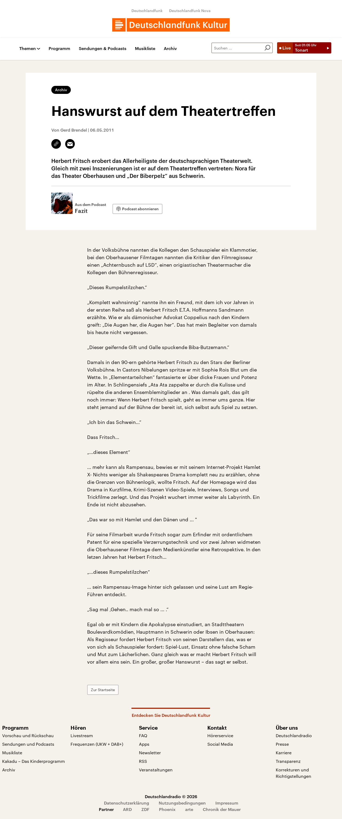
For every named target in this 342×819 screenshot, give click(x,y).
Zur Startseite (103, 689)
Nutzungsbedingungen (182, 802)
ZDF (145, 809)
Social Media (220, 744)
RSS (143, 761)
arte (189, 809)
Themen (27, 48)
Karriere (284, 752)
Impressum (226, 802)
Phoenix (167, 809)
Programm (59, 48)
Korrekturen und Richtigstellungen (293, 773)
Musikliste (145, 48)
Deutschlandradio (294, 735)
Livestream (82, 735)
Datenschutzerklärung (126, 802)
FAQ (143, 735)
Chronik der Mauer (222, 809)
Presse (282, 744)
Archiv (170, 48)
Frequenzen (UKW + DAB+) (97, 744)
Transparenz (288, 761)
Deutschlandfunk (147, 10)
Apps (144, 744)
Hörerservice (220, 735)
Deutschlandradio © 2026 (171, 796)
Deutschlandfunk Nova (190, 10)
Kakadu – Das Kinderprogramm (33, 761)
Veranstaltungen (156, 769)
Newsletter (150, 752)
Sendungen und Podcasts (28, 744)
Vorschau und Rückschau (28, 735)
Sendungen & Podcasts (102, 48)
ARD (127, 809)
